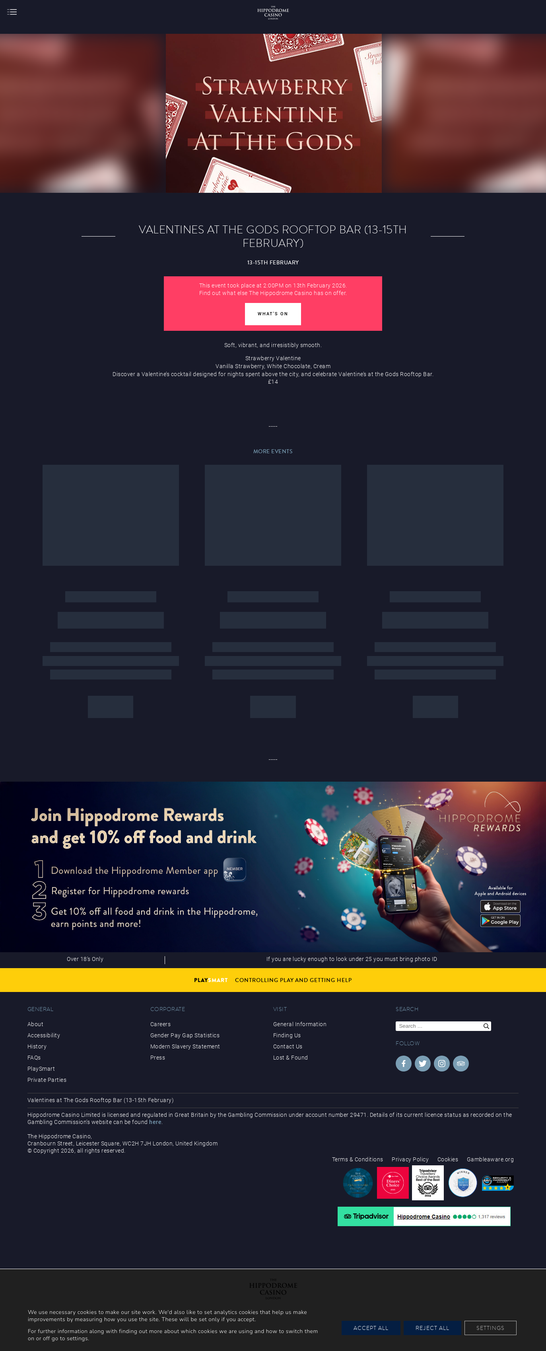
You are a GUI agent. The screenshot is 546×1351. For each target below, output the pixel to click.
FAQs (34, 1057)
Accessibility (43, 1035)
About (35, 1024)
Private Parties (47, 1080)
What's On (273, 313)
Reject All (432, 1328)
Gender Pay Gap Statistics (185, 1035)
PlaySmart (41, 1069)
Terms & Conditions (357, 1159)
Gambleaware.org (490, 1159)
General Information (300, 1024)
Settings (490, 1328)
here (155, 1122)
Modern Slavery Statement (185, 1046)
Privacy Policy (410, 1159)
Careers (160, 1024)
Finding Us (287, 1035)
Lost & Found (290, 1057)
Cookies (448, 1159)
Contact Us (288, 1046)
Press (157, 1057)
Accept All (371, 1328)
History (37, 1046)
